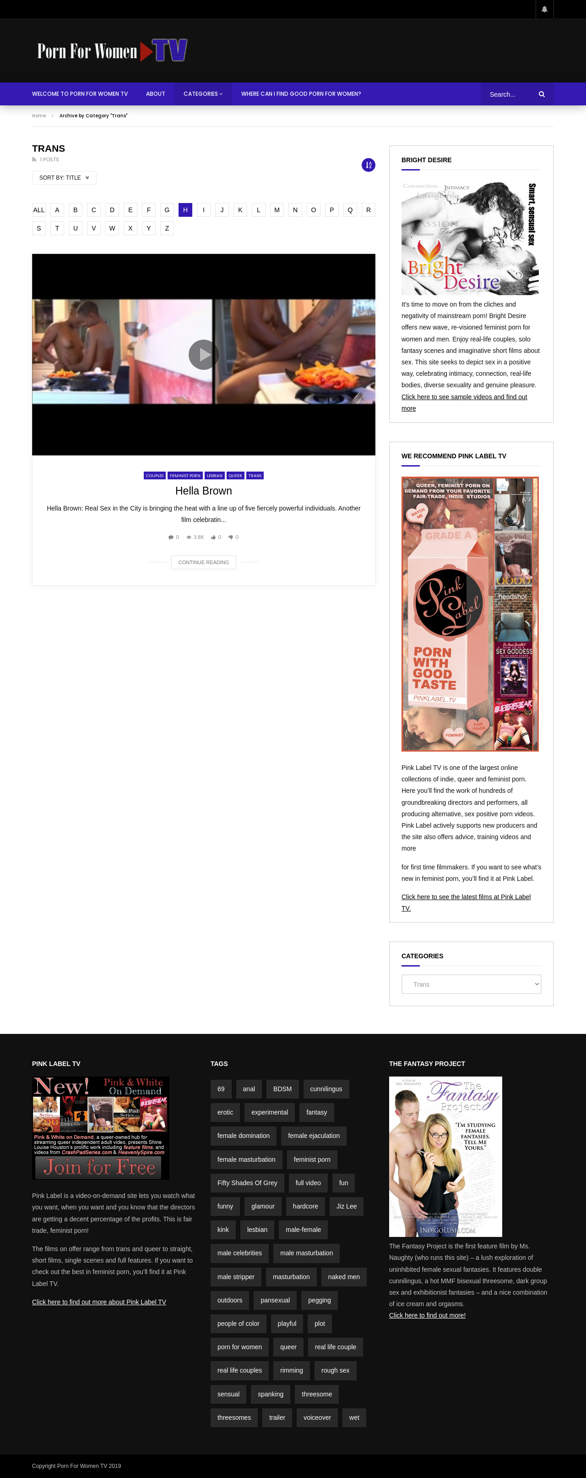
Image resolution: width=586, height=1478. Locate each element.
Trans (255, 475)
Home (39, 115)
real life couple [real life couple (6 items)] (335, 1347)
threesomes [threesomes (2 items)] (234, 1417)
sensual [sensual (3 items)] (228, 1394)
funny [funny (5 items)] (225, 1206)
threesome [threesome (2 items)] (317, 1394)
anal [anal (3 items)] (249, 1089)
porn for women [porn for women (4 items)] (239, 1347)
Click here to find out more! (427, 1315)
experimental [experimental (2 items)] (269, 1112)
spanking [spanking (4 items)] (270, 1394)
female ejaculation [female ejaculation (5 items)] (314, 1135)
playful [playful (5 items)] (287, 1323)
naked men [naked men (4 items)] (344, 1276)
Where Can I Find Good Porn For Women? (301, 94)
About (155, 94)
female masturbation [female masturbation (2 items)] (246, 1159)
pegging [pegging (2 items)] (319, 1300)
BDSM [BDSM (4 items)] (282, 1089)
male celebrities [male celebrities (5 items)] (239, 1253)
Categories (201, 94)
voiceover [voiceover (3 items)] (317, 1417)
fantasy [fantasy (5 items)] (316, 1112)
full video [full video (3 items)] (308, 1183)
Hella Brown (203, 491)
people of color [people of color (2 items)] (238, 1323)
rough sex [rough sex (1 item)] (335, 1370)
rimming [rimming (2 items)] (291, 1370)
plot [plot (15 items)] (320, 1323)
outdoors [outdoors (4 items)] (229, 1300)
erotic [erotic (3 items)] (225, 1112)
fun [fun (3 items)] (343, 1183)
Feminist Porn (185, 475)
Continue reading (204, 562)
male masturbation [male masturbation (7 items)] (306, 1253)
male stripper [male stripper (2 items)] (236, 1276)
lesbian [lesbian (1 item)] (257, 1229)
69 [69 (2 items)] (221, 1089)
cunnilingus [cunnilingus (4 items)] (326, 1089)
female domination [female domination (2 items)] (243, 1135)
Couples (154, 475)
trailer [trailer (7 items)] (277, 1417)
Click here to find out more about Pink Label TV (99, 1302)
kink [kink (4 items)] (223, 1229)
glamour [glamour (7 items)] (263, 1206)
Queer (235, 475)
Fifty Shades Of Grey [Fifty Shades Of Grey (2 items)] (247, 1183)
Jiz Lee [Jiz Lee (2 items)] (346, 1206)
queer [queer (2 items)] (288, 1347)
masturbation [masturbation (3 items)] (291, 1276)
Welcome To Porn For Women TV (80, 94)
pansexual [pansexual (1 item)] (275, 1300)
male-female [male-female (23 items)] (303, 1229)
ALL (39, 210)
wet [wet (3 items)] (354, 1417)
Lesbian (214, 475)
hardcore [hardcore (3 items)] (305, 1206)
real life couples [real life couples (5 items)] (239, 1370)
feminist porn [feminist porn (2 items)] (312, 1159)
